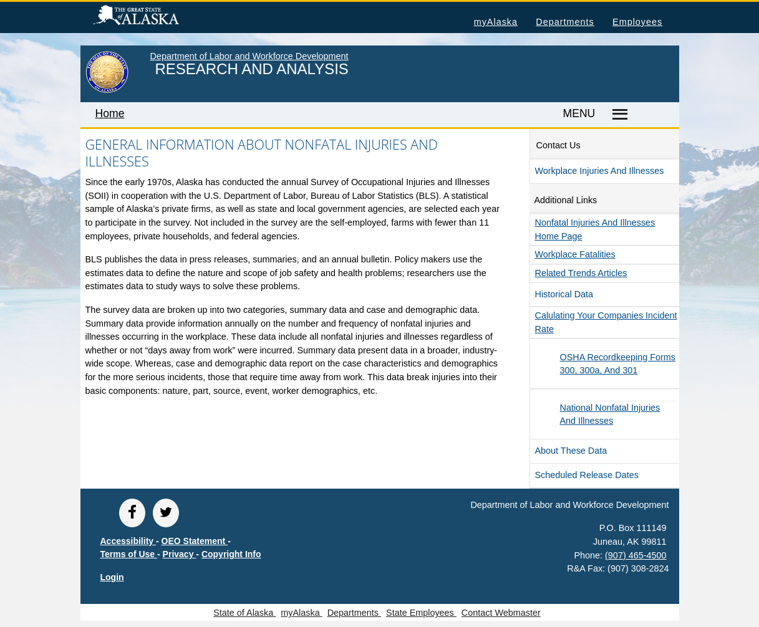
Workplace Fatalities (575, 254)
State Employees (421, 613)
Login (112, 577)
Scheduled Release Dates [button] (587, 475)
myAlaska (496, 22)
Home (110, 113)
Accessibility (128, 541)
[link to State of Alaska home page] (106, 90)
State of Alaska (156, 17)
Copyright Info (231, 554)
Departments (565, 22)
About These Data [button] (571, 451)
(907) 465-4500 (635, 555)
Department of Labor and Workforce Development (249, 56)
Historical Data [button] (564, 294)
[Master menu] (618, 115)
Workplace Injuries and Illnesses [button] (599, 171)
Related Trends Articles (581, 273)
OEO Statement (195, 541)
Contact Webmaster (501, 613)
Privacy (179, 554)
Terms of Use (129, 554)
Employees (637, 22)
